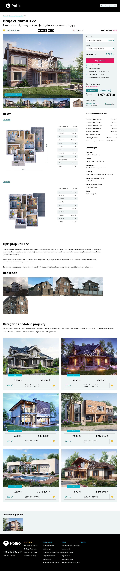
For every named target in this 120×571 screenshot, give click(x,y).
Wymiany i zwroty (30, 556)
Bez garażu (65, 328)
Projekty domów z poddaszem (49, 557)
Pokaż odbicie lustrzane (13, 95)
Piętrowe (17, 328)
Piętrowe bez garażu (28, 328)
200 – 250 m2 (8, 332)
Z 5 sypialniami (51, 332)
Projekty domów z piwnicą (51, 563)
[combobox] (100, 40)
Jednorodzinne (7, 328)
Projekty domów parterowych (48, 547)
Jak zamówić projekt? (31, 546)
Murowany (92, 90)
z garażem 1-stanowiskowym (67, 550)
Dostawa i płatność (30, 552)
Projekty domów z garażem (71, 546)
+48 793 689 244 (92, 104)
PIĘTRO (6, 182)
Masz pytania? (91, 100)
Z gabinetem (40, 332)
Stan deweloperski (92, 87)
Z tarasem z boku (28, 332)
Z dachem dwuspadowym (105, 328)
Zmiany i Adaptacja (30, 549)
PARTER (6, 120)
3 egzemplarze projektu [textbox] (100, 40)
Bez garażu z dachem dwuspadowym (83, 328)
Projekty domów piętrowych (52, 552)
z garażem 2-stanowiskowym (67, 557)
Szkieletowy (105, 90)
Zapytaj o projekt (109, 104)
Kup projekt (100, 60)
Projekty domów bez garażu (71, 563)
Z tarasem (17, 332)
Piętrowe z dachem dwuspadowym (48, 328)
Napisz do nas (9, 555)
